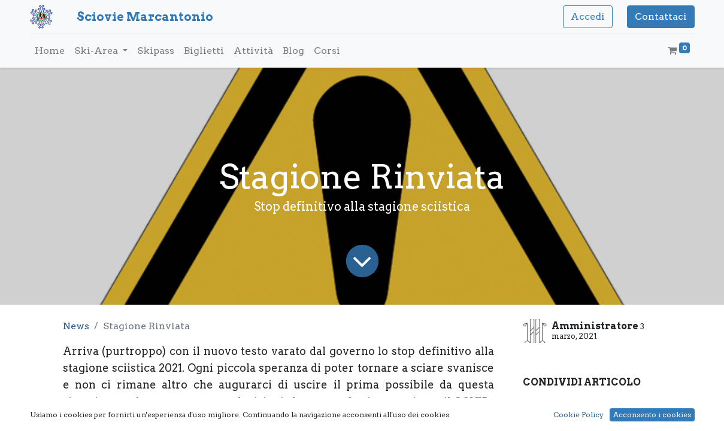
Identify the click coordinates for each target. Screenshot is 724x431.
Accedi (588, 16)
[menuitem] (49, 51)
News (76, 326)
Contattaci (661, 16)
